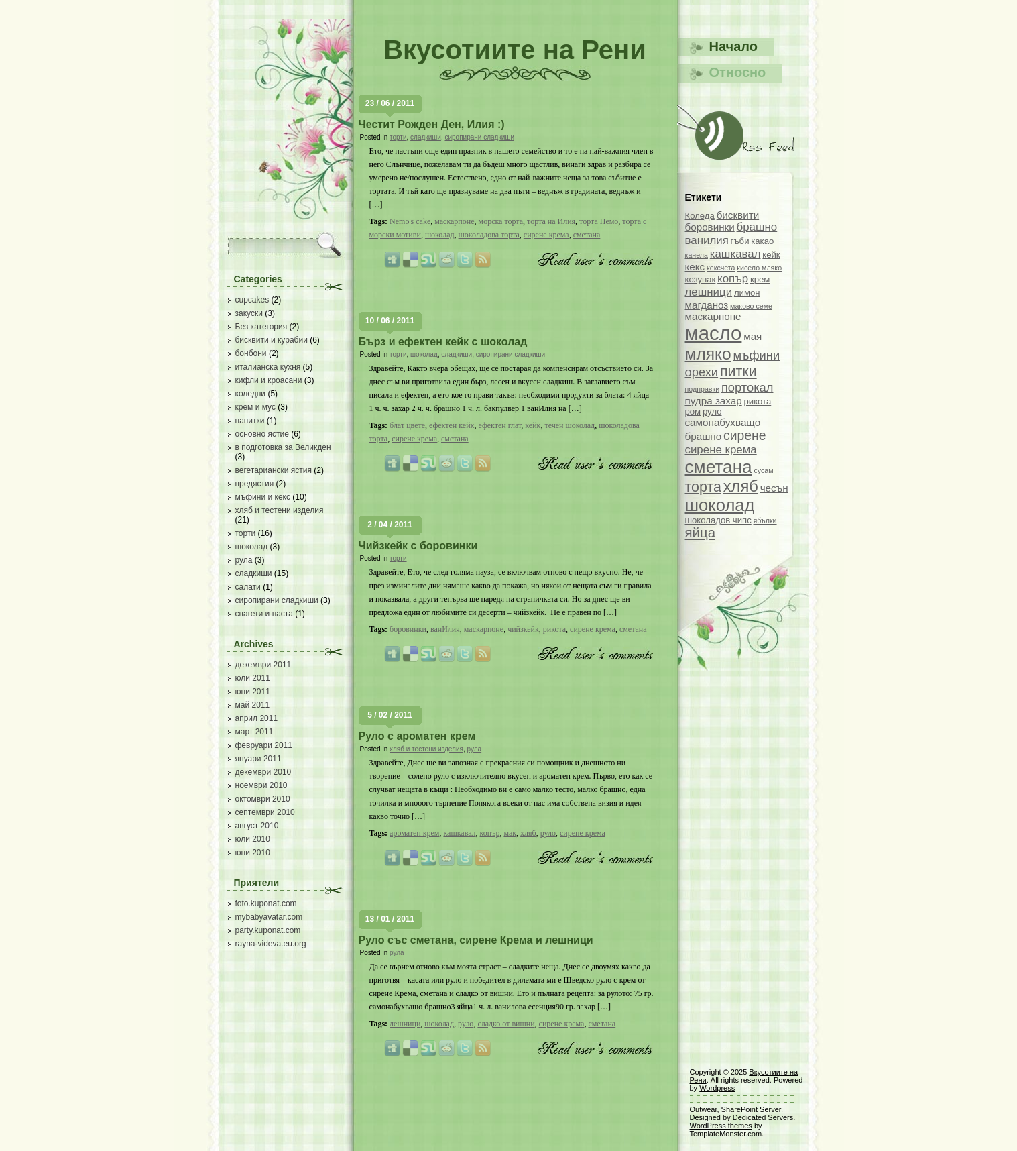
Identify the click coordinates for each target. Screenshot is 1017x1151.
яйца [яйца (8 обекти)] (700, 532)
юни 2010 (252, 852)
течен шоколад (569, 425)
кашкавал (459, 833)
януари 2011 (258, 758)
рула (244, 560)
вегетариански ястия (273, 470)
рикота (554, 629)
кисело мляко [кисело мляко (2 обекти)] (759, 268)
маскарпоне (454, 221)
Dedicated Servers (763, 1117)
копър (490, 833)
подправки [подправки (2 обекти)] (702, 389)
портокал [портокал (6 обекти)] (747, 387)
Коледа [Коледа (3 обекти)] (700, 216)
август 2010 (257, 825)
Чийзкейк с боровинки (418, 545)
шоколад (251, 546)
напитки (250, 420)
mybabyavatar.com (269, 917)
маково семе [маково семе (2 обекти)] (751, 306)
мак (509, 833)
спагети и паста (264, 613)
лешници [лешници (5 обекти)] (709, 292)
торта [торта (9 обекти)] (703, 487)
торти (245, 533)
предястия (254, 483)
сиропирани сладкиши (276, 600)
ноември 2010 (261, 785)
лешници (405, 1023)
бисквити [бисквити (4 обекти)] (738, 215)
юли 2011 (252, 678)
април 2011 (256, 718)
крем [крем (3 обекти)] (760, 279)
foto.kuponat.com (266, 903)
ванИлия (445, 629)
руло (548, 833)
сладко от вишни (505, 1023)
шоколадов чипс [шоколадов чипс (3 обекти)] (718, 520)
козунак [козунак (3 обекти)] (700, 279)
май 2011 (252, 705)
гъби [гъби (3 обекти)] (740, 241)
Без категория (261, 326)
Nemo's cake (410, 221)
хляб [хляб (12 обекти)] (740, 486)
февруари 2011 (263, 745)
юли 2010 (252, 839)
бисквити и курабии (271, 340)
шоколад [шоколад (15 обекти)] (720, 505)
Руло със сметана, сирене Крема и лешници (476, 940)
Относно (737, 72)
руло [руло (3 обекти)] (712, 411)
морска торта (501, 221)
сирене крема (546, 234)
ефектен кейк (451, 425)
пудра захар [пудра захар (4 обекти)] (713, 400)
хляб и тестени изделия (279, 510)
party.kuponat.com (268, 930)
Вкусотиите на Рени (514, 49)
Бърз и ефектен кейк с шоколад (443, 341)
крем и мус (255, 407)
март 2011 (254, 731)
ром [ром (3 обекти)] (693, 411)
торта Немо (598, 221)
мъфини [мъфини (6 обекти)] (756, 355)
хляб (528, 833)
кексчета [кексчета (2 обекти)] (721, 268)
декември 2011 (263, 664)
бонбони (251, 353)
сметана (587, 234)
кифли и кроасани (268, 380)
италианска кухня (268, 367)
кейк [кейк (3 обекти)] (771, 255)
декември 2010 (263, 772)
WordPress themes (721, 1125)
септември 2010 (265, 812)
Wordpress (717, 1088)
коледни (250, 393)
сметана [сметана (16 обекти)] (718, 467)
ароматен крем (414, 833)
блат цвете (407, 425)
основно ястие (262, 434)
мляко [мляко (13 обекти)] (708, 354)
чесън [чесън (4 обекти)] (774, 488)
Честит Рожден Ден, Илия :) (432, 124)
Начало (733, 46)
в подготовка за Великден (283, 447)
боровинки (408, 629)
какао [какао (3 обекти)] (762, 241)
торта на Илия (551, 221)
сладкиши (253, 573)
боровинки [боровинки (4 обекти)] (710, 227)
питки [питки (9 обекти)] (738, 372)
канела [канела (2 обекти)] (696, 255)
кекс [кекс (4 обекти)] (695, 266)
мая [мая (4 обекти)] (752, 336)
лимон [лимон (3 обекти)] (747, 293)
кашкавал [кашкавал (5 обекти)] (735, 254)
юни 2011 (252, 691)
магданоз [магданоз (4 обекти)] (707, 305)
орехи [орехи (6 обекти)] (702, 372)
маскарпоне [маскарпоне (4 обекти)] (713, 316)
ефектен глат (499, 425)
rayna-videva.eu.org (270, 943)
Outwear (703, 1109)
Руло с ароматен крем (417, 736)
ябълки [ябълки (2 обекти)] (765, 520)
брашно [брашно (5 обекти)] (757, 227)
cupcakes (252, 300)
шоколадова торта (489, 234)
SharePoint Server (751, 1109)
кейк (532, 425)
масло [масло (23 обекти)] (713, 333)
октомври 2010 (262, 799)
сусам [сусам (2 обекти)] (763, 470)
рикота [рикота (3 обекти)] (757, 401)
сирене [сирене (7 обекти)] (744, 435)
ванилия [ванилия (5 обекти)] (707, 240)
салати (248, 587)
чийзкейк (523, 629)
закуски (249, 313)
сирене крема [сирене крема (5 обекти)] (721, 449)
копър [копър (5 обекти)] (732, 278)
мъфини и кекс (262, 497)
